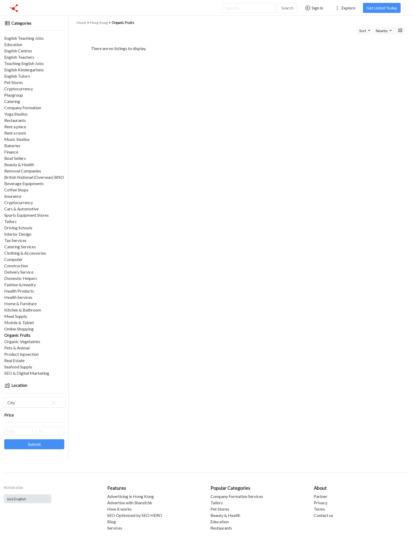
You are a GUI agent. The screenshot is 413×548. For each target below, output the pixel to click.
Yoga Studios (16, 113)
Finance (11, 151)
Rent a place (15, 126)
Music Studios (17, 139)
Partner (320, 496)
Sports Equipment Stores (26, 215)
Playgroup (13, 94)
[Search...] (249, 8)
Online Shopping (19, 328)
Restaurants (15, 120)
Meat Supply (15, 316)
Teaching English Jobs (24, 63)
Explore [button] (344, 8)
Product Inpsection (21, 354)
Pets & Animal (17, 347)
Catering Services (20, 246)
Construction (16, 265)
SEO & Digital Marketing (26, 373)
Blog (111, 521)
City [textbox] (32, 402)
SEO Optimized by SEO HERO (134, 515)
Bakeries (12, 145)
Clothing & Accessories (25, 252)
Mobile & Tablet (19, 322)
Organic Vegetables (22, 341)
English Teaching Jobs (24, 38)
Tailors (10, 221)
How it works (119, 508)
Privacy (320, 502)
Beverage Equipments (24, 183)
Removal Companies (22, 170)
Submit (34, 444)
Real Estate (14, 360)
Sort (363, 30)
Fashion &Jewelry (20, 284)
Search (287, 7)
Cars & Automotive (21, 208)
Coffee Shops (16, 189)
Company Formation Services (236, 496)
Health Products (19, 290)
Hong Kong (99, 23)
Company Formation (22, 107)
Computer (13, 259)
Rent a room (15, 132)
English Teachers (19, 57)
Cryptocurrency (18, 88)
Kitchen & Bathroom (22, 309)
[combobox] (34, 403)
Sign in (313, 8)
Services (114, 527)
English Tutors (17, 75)
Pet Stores (13, 82)
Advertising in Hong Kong (130, 496)
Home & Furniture (20, 303)
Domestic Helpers (20, 278)
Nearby (382, 30)
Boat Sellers (15, 158)
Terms (319, 508)
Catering (12, 101)
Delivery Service (18, 271)
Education (13, 44)
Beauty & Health (19, 164)
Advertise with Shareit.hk (129, 502)
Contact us (323, 515)
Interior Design (17, 233)
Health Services (18, 297)
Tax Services (15, 240)
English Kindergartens (24, 69)
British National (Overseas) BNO (34, 177)
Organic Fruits (17, 335)
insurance (12, 196)
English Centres (18, 50)
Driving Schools (18, 227)
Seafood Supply (18, 366)
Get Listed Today (381, 7)
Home (81, 23)
